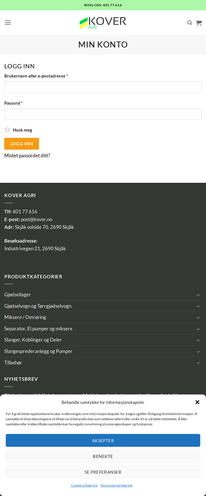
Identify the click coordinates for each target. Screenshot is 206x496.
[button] (197, 402)
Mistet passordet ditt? (27, 155)
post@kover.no (36, 219)
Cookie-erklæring (84, 485)
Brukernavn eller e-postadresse (44, 75)
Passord (21, 103)
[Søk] (189, 22)
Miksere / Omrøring (25, 317)
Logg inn (21, 143)
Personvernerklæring (116, 485)
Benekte (103, 456)
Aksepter (103, 440)
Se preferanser (103, 472)
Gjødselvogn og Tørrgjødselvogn (37, 306)
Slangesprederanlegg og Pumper (38, 351)
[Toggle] (198, 294)
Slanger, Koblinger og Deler (33, 340)
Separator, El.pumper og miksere (38, 329)
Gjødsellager (17, 294)
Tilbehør (13, 363)
